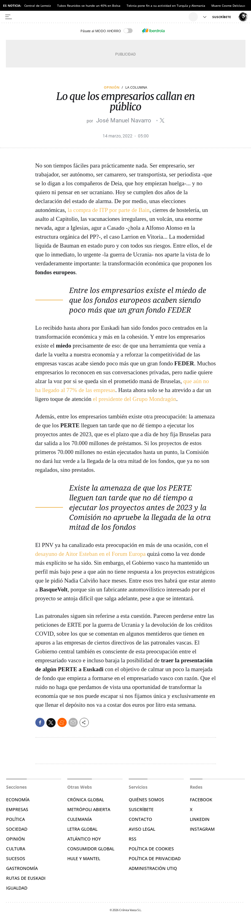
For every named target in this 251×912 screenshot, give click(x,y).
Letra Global (82, 829)
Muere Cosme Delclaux (228, 5)
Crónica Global (85, 799)
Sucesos (15, 858)
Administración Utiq (153, 868)
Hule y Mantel (83, 858)
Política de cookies (151, 849)
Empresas (17, 809)
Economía (17, 799)
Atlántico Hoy (84, 839)
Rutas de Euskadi (25, 878)
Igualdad (16, 888)
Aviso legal (142, 829)
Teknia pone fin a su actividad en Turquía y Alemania (166, 5)
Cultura (15, 849)
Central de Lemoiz (37, 5)
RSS (132, 839)
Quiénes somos (146, 799)
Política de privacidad (155, 858)
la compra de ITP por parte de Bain (109, 210)
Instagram (202, 829)
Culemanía (79, 819)
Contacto (140, 819)
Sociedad (16, 829)
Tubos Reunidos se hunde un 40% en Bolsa (88, 5)
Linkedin (200, 819)
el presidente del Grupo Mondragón (134, 399)
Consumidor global (90, 849)
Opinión (112, 87)
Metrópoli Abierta (88, 809)
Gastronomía (22, 868)
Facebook (201, 799)
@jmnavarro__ (162, 120)
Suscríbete (141, 809)
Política (15, 819)
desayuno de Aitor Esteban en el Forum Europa (90, 554)
